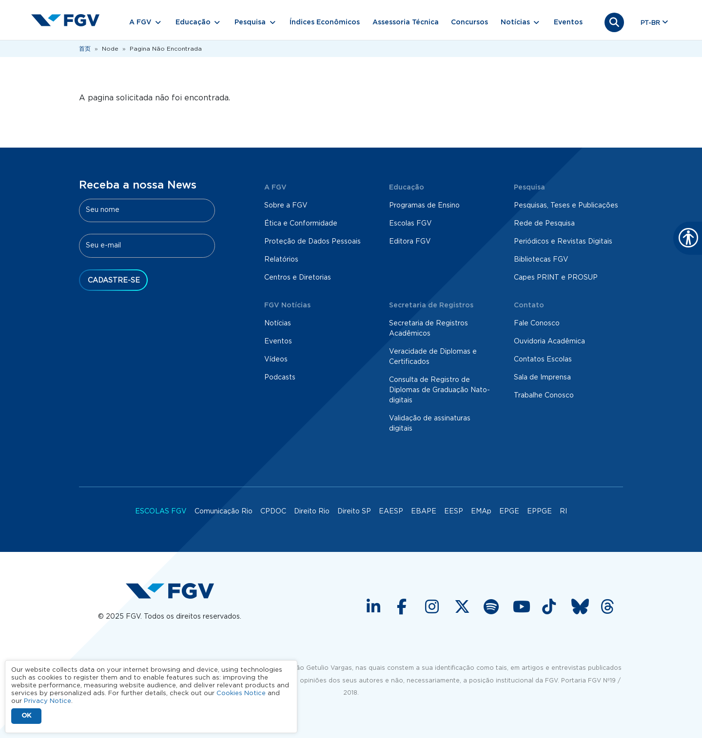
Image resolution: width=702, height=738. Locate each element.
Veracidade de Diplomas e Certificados (433, 356)
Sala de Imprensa (542, 377)
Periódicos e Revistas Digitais (563, 241)
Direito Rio (312, 511)
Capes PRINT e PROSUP (556, 277)
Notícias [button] (515, 22)
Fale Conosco (537, 323)
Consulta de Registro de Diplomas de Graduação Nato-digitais (439, 390)
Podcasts (279, 377)
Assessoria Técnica (405, 22)
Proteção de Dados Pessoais (312, 241)
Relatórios (281, 259)
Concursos (469, 22)
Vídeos (276, 359)
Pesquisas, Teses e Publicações (566, 205)
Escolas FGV (410, 223)
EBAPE (423, 511)
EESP (453, 511)
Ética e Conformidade (300, 223)
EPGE (509, 511)
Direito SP (354, 511)
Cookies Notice (241, 693)
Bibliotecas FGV (541, 259)
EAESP (391, 511)
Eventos (568, 22)
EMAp (481, 511)
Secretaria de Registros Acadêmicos (428, 328)
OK (26, 716)
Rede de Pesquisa (544, 223)
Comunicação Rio (224, 511)
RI (563, 511)
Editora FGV (410, 241)
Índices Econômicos (325, 22)
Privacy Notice (47, 701)
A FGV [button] (140, 22)
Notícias (277, 323)
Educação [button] (193, 22)
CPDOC (273, 511)
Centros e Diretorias (297, 277)
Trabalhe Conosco (544, 395)
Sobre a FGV (286, 205)
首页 (85, 49)
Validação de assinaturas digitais (429, 423)
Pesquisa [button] (250, 22)
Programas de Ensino (424, 205)
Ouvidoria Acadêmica (549, 341)
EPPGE (539, 511)
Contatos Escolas (543, 359)
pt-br (650, 23)
